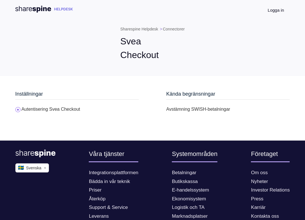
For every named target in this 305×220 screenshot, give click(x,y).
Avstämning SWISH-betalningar (198, 109)
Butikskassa (185, 181)
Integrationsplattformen (113, 172)
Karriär (258, 207)
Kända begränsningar (190, 94)
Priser (95, 190)
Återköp (97, 199)
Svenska (32, 168)
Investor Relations (270, 190)
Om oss (259, 172)
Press (257, 199)
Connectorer (174, 29)
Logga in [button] (276, 10)
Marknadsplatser (190, 216)
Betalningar (184, 172)
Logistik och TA (188, 207)
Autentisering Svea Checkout (50, 109)
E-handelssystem (190, 190)
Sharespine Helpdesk (139, 29)
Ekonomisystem (189, 199)
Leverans (99, 216)
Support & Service (108, 207)
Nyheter (259, 181)
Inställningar (29, 94)
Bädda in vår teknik (109, 181)
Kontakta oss (265, 216)
